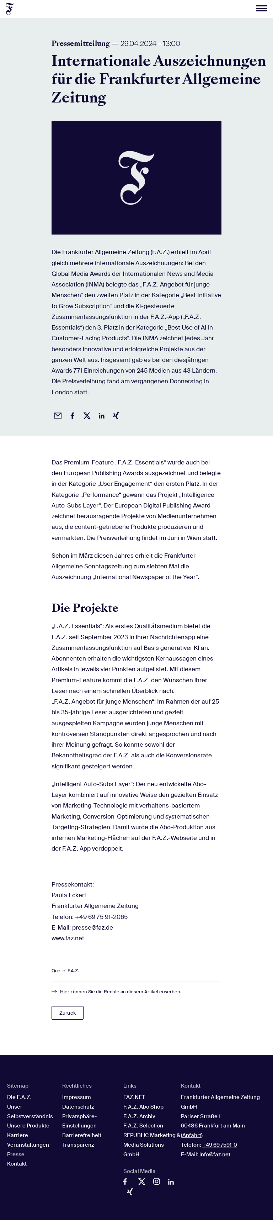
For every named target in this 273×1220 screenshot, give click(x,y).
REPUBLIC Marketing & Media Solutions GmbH (151, 1145)
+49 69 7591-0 (219, 1144)
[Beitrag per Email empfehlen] (56, 415)
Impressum (76, 1097)
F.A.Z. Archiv (139, 1116)
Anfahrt (191, 1135)
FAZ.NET (134, 1097)
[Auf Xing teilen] (115, 415)
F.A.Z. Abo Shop (143, 1106)
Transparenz (78, 1144)
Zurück (67, 1013)
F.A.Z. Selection (143, 1125)
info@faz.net (214, 1154)
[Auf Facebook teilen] (71, 415)
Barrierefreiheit (81, 1135)
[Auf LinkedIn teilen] (100, 415)
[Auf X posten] (86, 415)
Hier (64, 992)
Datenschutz (78, 1106)
